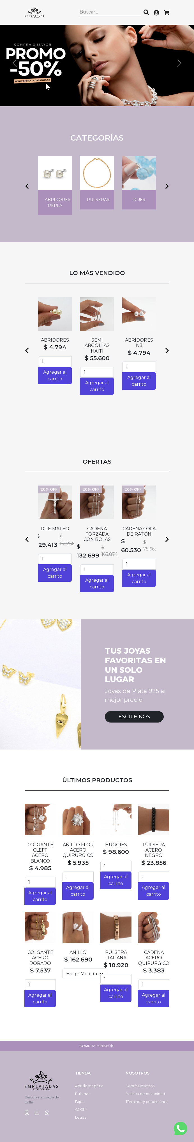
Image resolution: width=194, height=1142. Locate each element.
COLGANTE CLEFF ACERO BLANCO (40, 853)
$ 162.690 (78, 959)
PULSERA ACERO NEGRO (154, 850)
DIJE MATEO (55, 528)
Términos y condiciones (147, 1101)
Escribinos (134, 717)
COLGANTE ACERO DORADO (40, 958)
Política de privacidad (145, 1093)
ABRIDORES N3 (139, 342)
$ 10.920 (116, 965)
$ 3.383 (154, 970)
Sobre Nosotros (140, 1086)
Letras (80, 1117)
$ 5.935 (78, 862)
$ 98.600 (116, 851)
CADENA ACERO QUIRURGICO (153, 958)
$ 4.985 (40, 868)
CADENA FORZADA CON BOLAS (97, 534)
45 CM (80, 1109)
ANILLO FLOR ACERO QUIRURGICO (78, 850)
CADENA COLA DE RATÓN (139, 531)
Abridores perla (89, 1086)
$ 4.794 (55, 347)
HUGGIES (116, 844)
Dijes (79, 1101)
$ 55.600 (97, 358)
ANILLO (78, 952)
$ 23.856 (153, 862)
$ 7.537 (40, 970)
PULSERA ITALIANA (116, 955)
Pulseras (82, 1093)
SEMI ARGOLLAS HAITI (97, 345)
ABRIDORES (55, 340)
